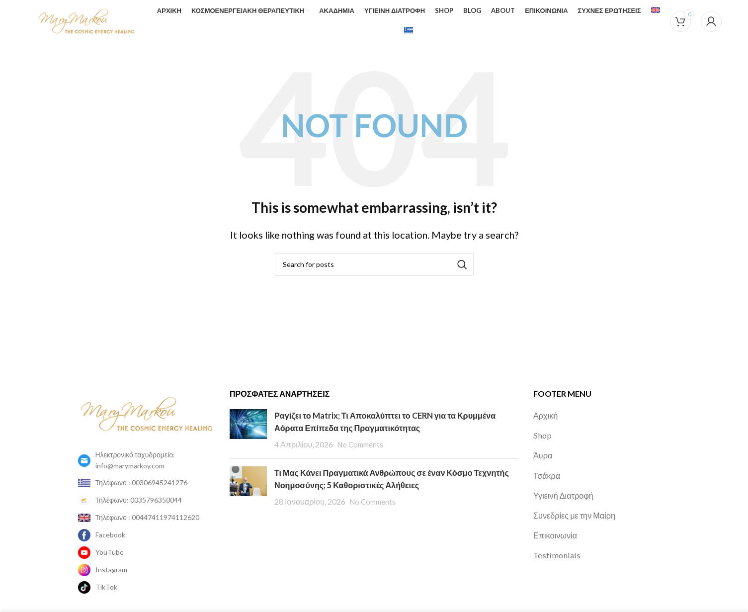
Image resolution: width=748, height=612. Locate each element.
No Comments (363, 434)
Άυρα (544, 444)
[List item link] (146, 450)
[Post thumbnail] (248, 420)
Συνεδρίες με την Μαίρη (578, 505)
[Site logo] (70, 14)
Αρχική (547, 405)
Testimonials (557, 544)
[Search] (374, 254)
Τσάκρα (548, 464)
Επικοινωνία (557, 525)
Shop (543, 425)
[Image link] (146, 402)
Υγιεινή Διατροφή (566, 485)
